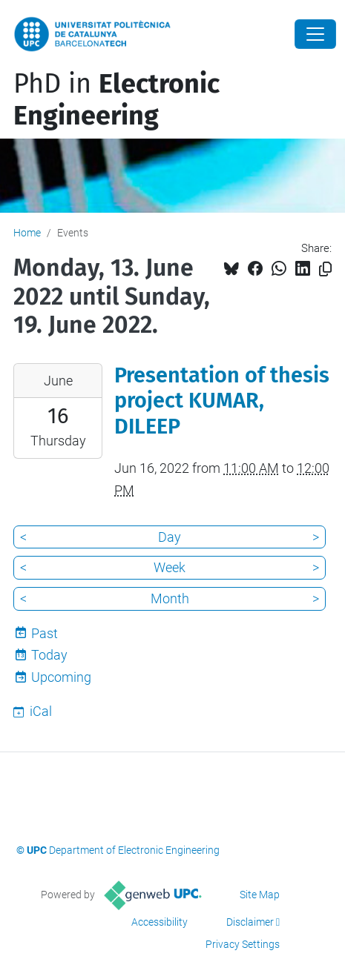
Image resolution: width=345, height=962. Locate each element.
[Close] (315, 34)
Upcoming (61, 677)
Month (170, 598)
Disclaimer (250, 922)
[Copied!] (325, 269)
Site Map (260, 894)
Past (44, 633)
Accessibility (159, 922)
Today (49, 655)
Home (27, 233)
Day (169, 537)
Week (169, 567)
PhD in (116, 99)
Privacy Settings (243, 944)
